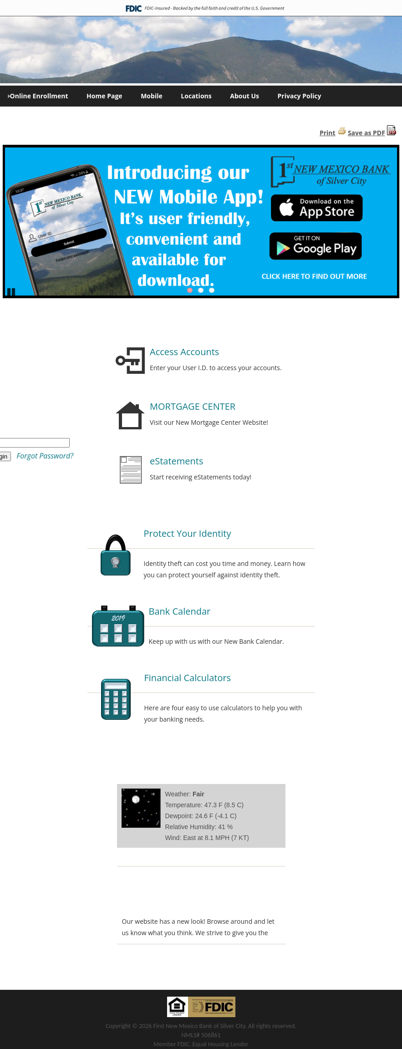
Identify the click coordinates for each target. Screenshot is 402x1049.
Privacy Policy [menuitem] (299, 96)
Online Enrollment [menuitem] (37, 96)
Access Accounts (184, 352)
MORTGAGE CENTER (192, 406)
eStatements (176, 461)
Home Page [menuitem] (104, 96)
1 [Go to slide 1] (190, 290)
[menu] (201, 96)
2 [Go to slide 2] (201, 290)
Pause (11, 291)
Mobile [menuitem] (152, 96)
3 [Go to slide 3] (211, 290)
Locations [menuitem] (196, 96)
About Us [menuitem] (244, 96)
